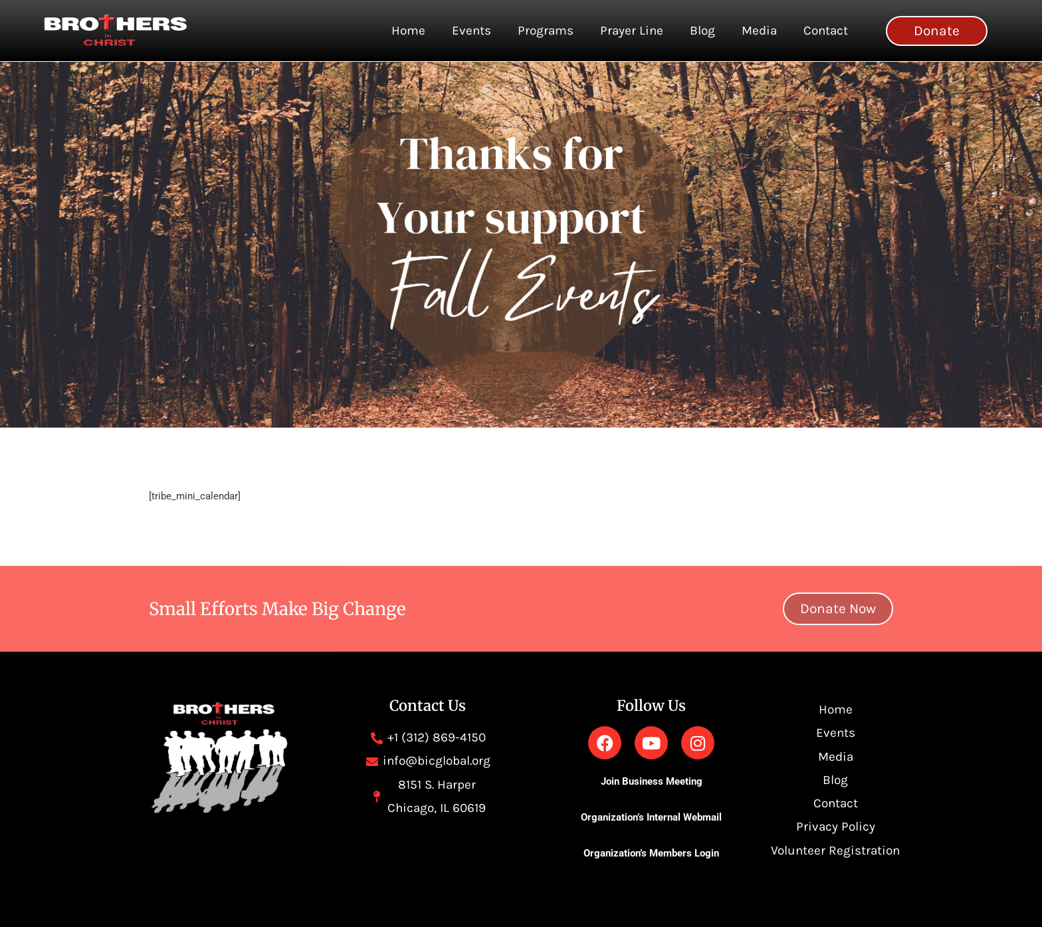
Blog (702, 30)
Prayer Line (631, 30)
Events (471, 30)
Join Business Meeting (651, 781)
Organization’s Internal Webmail (651, 817)
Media (759, 30)
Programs (545, 30)
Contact (825, 30)
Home (408, 30)
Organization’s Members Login (651, 853)
